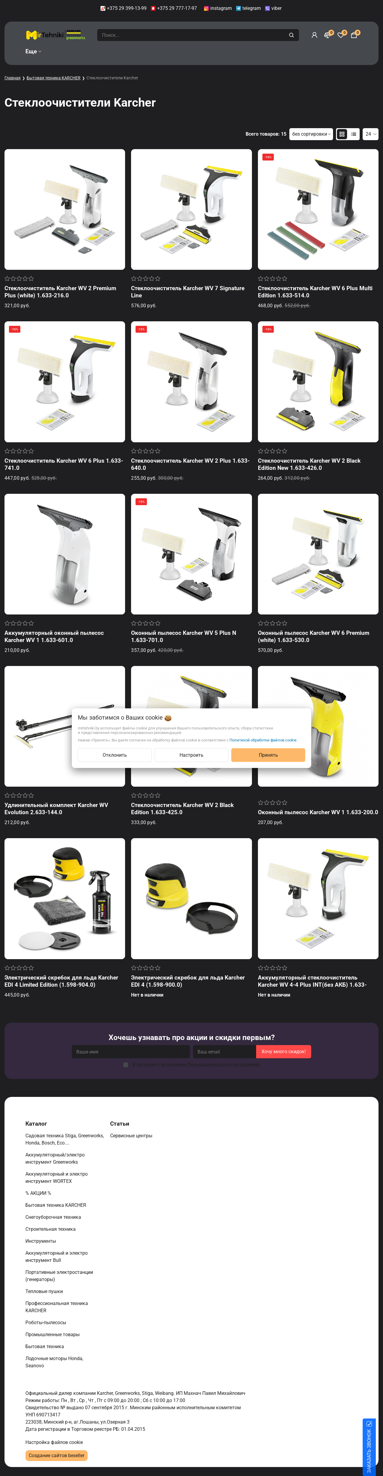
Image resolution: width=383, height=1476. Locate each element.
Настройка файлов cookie (54, 1442)
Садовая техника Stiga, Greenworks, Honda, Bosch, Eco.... (64, 1139)
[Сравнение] (327, 35)
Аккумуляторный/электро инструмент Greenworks (55, 1158)
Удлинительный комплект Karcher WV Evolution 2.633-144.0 (56, 809)
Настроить (191, 755)
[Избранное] (340, 35)
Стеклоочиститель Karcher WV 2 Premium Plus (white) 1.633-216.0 (60, 292)
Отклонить (115, 755)
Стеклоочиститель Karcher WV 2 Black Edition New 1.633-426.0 (309, 464)
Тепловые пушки (44, 1291)
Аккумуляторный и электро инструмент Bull (56, 1256)
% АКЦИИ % (38, 1193)
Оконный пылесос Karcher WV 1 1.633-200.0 (318, 812)
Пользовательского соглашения (223, 1065)
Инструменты (41, 1241)
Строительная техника (51, 1229)
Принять (268, 755)
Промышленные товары (53, 1334)
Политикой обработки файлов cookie (263, 740)
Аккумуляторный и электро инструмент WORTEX (56, 1177)
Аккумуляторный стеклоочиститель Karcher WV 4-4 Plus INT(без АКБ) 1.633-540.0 (312, 984)
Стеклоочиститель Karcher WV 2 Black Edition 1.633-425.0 (182, 809)
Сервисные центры (131, 1136)
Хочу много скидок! (284, 1051)
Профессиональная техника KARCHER (56, 1307)
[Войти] (314, 35)
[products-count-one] (354, 134)
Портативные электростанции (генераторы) (59, 1275)
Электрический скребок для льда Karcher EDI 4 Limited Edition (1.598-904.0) (61, 981)
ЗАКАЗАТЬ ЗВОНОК (376, 1451)
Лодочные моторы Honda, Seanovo (54, 1362)
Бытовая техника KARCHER (53, 77)
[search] (292, 35)
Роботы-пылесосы (46, 1322)
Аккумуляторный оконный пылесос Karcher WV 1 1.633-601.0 (54, 636)
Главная (12, 77)
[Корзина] (354, 35)
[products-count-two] (342, 134)
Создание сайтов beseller (56, 1455)
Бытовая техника (45, 1346)
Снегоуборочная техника (53, 1217)
